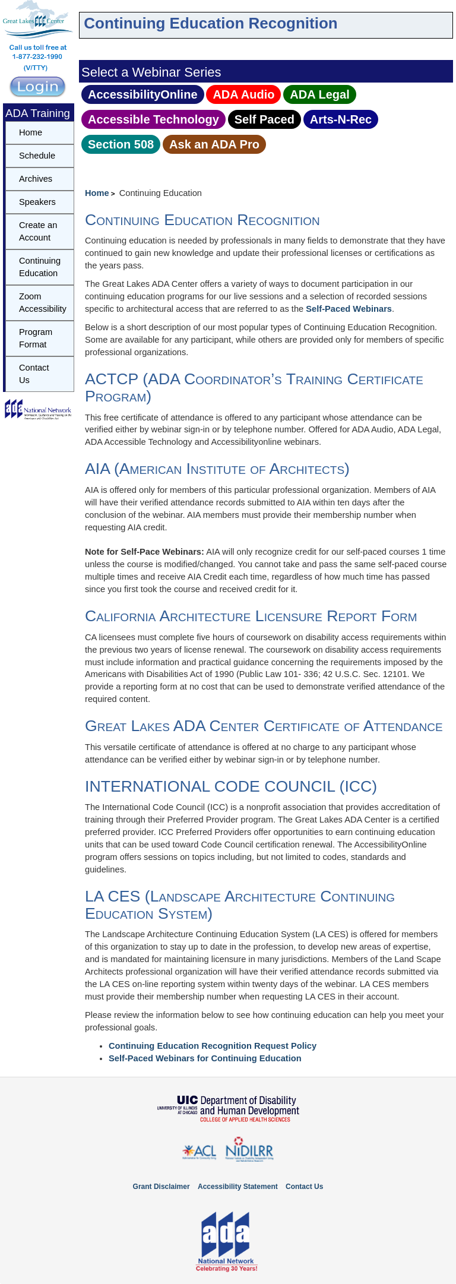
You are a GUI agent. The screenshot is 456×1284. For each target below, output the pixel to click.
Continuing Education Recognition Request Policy (212, 1046)
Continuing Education (40, 267)
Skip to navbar (89, 8)
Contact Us (34, 374)
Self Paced (264, 119)
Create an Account (38, 231)
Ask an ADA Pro (214, 144)
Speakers (37, 202)
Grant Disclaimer (161, 1186)
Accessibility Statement (238, 1186)
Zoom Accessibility (42, 303)
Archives (35, 179)
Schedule (37, 155)
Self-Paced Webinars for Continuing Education (205, 1058)
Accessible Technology (153, 119)
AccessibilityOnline (143, 94)
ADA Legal (319, 94)
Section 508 (121, 144)
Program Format (35, 338)
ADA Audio (243, 94)
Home (97, 193)
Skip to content (82, 8)
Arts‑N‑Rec (341, 119)
